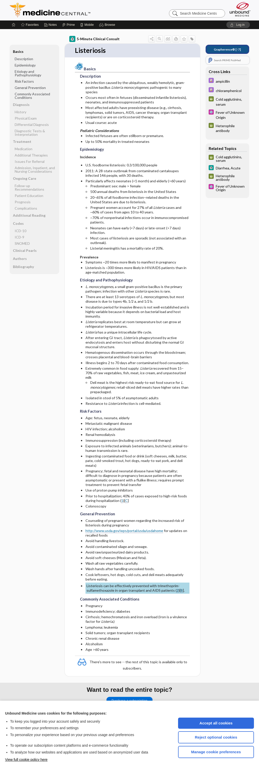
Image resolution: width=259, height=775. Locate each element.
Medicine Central (72, 10)
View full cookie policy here (26, 760)
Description (24, 59)
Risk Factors (24, 81)
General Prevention (30, 87)
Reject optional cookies (216, 737)
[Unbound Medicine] (240, 9)
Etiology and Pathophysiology (28, 73)
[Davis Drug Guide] (227, 81)
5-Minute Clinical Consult (94, 39)
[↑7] (227, 49)
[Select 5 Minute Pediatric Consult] (227, 114)
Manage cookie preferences (216, 752)
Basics (18, 51)
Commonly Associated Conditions (32, 96)
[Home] (13, 24)
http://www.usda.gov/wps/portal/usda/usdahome (124, 530)
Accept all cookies (216, 723)
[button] (108, 24)
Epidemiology (25, 65)
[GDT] (227, 101)
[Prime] (68, 24)
